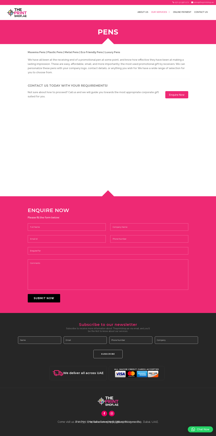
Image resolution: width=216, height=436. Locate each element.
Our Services (160, 12)
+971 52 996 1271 (182, 2)
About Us (143, 12)
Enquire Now (176, 94)
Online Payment (182, 12)
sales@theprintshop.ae (204, 2)
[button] (200, 429)
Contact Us (201, 12)
